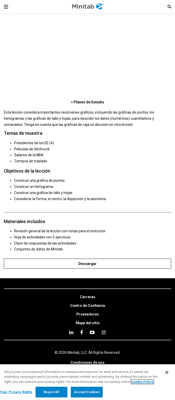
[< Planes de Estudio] (87, 102)
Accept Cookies (87, 392)
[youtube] (92, 332)
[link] (87, 297)
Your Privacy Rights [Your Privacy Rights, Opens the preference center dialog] (16, 392)
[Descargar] (87, 264)
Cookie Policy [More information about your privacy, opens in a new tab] (142, 382)
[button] (169, 6)
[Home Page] (88, 7)
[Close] (166, 372)
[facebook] (81, 332)
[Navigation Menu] (6, 6)
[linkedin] (71, 332)
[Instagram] (103, 332)
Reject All (51, 392)
